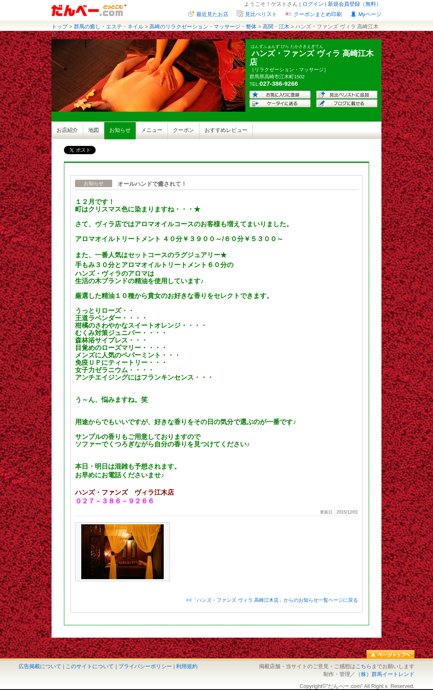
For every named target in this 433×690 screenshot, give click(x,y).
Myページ (369, 14)
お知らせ (120, 130)
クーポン (183, 130)
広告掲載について (40, 666)
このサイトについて (90, 666)
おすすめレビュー (226, 130)
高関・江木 (276, 26)
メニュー (151, 130)
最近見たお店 (212, 14)
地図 (93, 130)
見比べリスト (261, 14)
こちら (363, 666)
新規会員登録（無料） (354, 4)
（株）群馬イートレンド (384, 674)
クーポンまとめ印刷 (318, 14)
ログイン (313, 4)
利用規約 (187, 666)
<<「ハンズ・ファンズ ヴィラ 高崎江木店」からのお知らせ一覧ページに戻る (272, 600)
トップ (60, 26)
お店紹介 (67, 130)
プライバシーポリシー (145, 666)
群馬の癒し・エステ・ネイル (109, 26)
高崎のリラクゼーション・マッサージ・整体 (203, 26)
